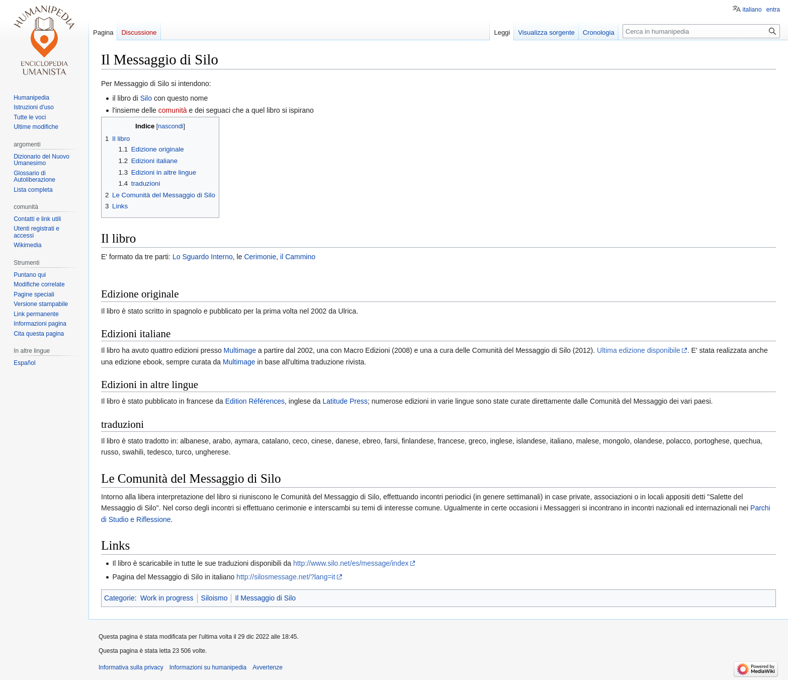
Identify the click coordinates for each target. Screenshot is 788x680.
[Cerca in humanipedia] (701, 31)
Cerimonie (260, 257)
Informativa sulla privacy (131, 667)
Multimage (240, 350)
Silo (146, 98)
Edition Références (255, 401)
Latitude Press (345, 401)
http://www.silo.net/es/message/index (351, 563)
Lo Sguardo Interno (202, 257)
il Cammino (297, 257)
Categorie (119, 598)
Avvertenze (267, 667)
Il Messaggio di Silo (265, 598)
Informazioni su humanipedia (207, 667)
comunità (172, 110)
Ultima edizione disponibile (638, 350)
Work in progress (167, 598)
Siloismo (214, 598)
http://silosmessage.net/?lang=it (285, 577)
